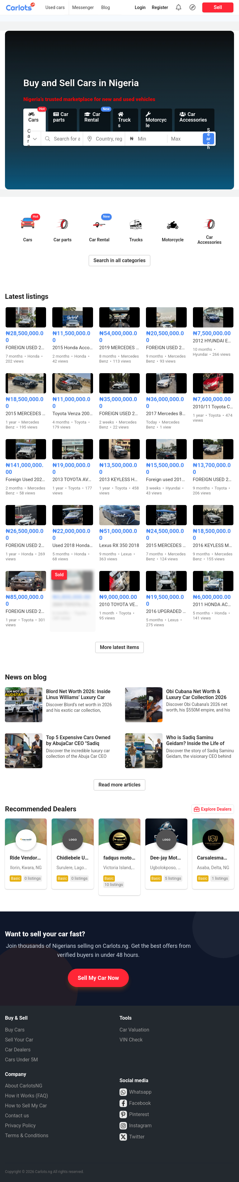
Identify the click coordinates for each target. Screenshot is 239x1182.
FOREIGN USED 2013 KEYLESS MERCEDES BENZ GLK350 (166, 347)
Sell (218, 7)
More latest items (119, 647)
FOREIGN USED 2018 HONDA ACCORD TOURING (26, 347)
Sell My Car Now (98, 978)
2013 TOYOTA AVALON (72, 479)
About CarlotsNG (23, 1086)
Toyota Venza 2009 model (72, 413)
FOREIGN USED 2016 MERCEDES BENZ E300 (119, 413)
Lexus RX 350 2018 (119, 545)
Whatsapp (136, 1092)
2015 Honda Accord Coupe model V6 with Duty (72, 347)
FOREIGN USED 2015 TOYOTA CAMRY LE (213, 479)
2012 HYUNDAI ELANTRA (213, 341)
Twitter (132, 1137)
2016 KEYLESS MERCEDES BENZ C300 (213, 545)
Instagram (136, 1125)
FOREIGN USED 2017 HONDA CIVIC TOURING (26, 545)
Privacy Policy (20, 1126)
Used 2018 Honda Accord (72, 545)
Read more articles (119, 785)
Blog (105, 7)
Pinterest (134, 1114)
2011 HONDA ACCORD (213, 604)
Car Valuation (134, 1030)
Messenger (83, 7)
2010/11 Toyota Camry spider (213, 407)
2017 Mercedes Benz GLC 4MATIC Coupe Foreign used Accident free (166, 413)
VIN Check (131, 1040)
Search (208, 138)
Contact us (17, 1116)
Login (140, 7)
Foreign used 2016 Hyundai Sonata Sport (166, 479)
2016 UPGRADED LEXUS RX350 (166, 611)
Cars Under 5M (21, 1060)
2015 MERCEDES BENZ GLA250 (26, 413)
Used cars (55, 7)
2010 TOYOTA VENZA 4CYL (119, 604)
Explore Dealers (213, 809)
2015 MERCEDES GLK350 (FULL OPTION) (166, 545)
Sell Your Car (19, 1040)
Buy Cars (15, 1030)
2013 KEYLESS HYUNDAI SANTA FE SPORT (119, 479)
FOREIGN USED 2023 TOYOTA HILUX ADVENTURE (26, 611)
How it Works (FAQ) (26, 1096)
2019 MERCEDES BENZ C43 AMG (119, 347)
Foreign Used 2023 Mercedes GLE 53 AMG (26, 479)
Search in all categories (119, 260)
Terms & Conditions (27, 1135)
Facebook (135, 1103)
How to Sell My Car (26, 1106)
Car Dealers (17, 1050)
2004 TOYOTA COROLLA (72, 604)
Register (160, 7)
